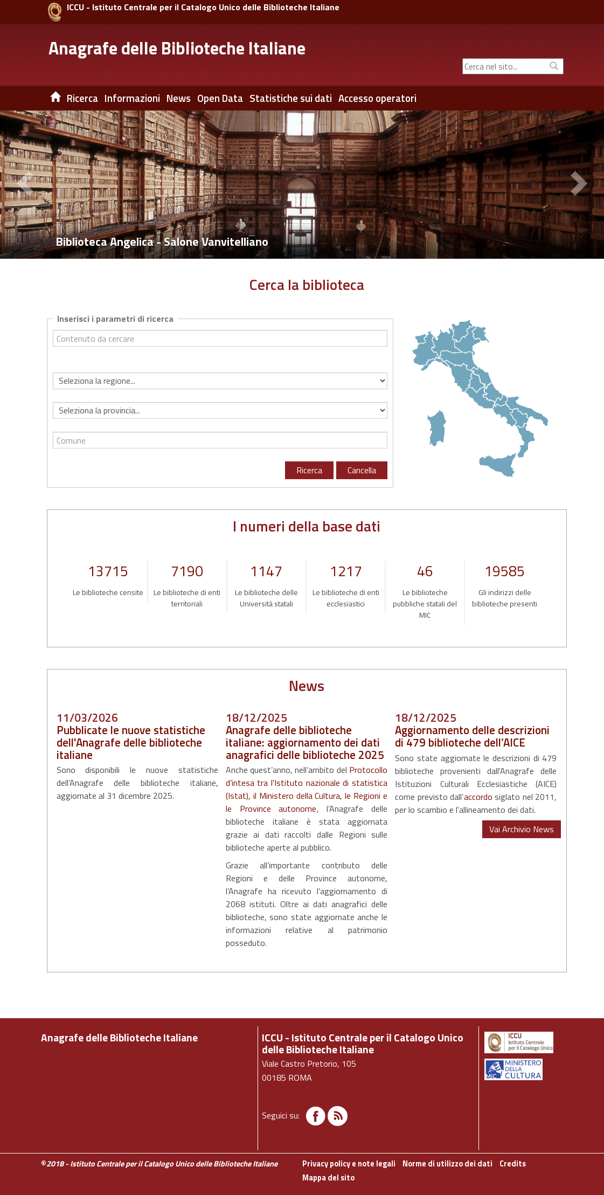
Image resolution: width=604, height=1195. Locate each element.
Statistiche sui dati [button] (290, 98)
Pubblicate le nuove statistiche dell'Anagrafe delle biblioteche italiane (131, 742)
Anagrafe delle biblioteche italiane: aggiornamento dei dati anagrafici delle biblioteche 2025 (305, 742)
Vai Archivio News (521, 829)
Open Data (220, 98)
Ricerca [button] (82, 98)
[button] (27, 185)
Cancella (362, 470)
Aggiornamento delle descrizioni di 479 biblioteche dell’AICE (472, 736)
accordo (478, 796)
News (178, 98)
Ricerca (309, 470)
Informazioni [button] (132, 98)
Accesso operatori (377, 98)
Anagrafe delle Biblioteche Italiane (177, 48)
